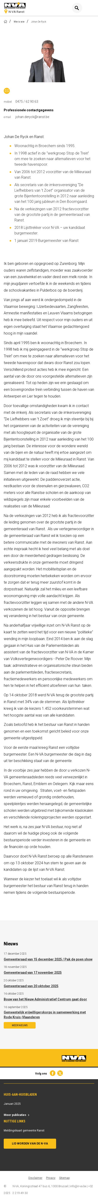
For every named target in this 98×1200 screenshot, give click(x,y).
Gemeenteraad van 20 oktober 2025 (31, 986)
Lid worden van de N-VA (30, 1143)
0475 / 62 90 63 (26, 101)
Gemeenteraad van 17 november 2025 (33, 972)
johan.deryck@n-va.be (7, 91)
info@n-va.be (78, 1186)
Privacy (50, 1178)
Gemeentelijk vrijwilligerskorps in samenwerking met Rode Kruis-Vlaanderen (45, 1014)
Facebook (52, 1073)
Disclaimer (35, 1178)
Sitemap (64, 1178)
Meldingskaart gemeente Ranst (24, 1130)
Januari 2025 (12, 1103)
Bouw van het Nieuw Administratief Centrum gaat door (45, 999)
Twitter (60, 1073)
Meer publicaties (15, 1115)
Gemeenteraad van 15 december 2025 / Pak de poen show (48, 959)
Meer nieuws (19, 1025)
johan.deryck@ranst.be (32, 117)
